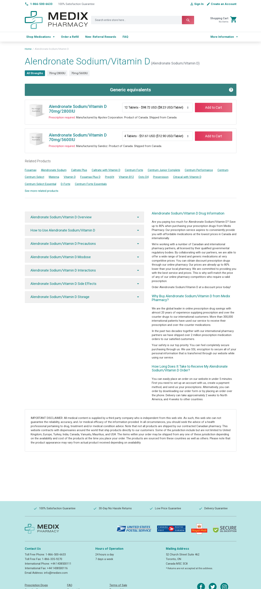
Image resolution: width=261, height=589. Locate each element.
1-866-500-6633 (56, 554)
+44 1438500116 (57, 568)
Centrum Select (34, 177)
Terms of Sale (118, 585)
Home (28, 48)
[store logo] (56, 20)
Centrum (223, 170)
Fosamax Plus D (90, 177)
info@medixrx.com (56, 573)
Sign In (199, 4)
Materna (54, 177)
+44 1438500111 (61, 563)
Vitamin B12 (126, 177)
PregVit (109, 177)
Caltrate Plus (79, 170)
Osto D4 (143, 177)
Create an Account (223, 4)
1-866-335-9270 (52, 559)
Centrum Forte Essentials (91, 184)
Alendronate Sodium (54, 170)
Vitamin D (70, 177)
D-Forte (65, 184)
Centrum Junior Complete (164, 170)
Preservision (161, 177)
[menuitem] (40, 37)
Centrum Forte (134, 170)
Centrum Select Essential (40, 184)
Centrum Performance (199, 170)
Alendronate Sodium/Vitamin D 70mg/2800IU (78, 108)
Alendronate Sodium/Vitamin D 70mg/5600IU (78, 137)
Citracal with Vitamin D (187, 177)
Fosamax (30, 170)
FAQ (69, 585)
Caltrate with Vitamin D (106, 170)
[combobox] (142, 20)
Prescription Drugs (36, 585)
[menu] (115, 37)
